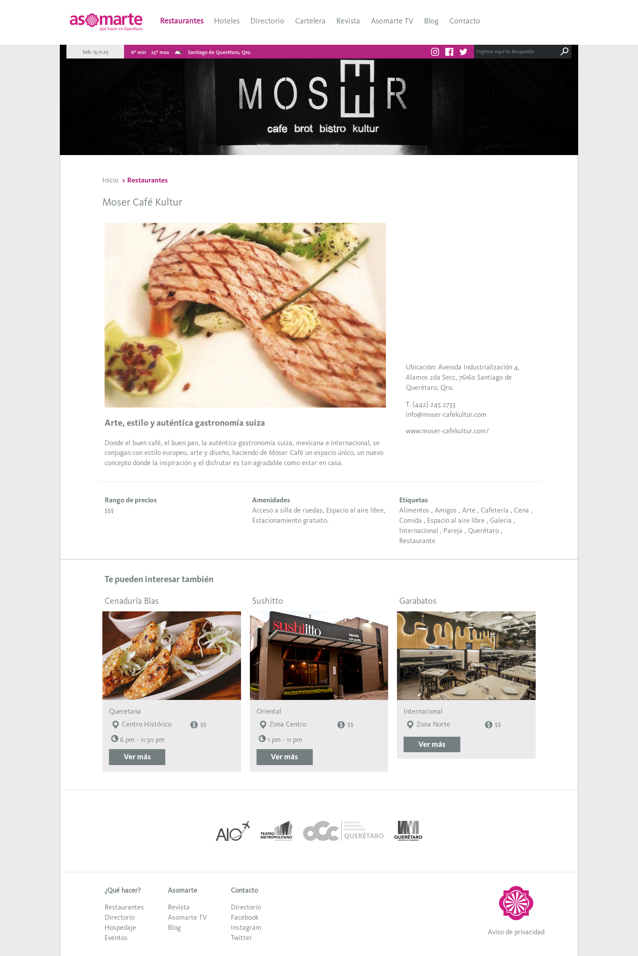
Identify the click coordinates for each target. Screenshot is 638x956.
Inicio (110, 180)
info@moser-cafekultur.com (446, 414)
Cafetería (495, 510)
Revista (348, 21)
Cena (521, 510)
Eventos (116, 937)
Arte (468, 510)
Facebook (244, 917)
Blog (431, 21)
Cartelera (310, 21)
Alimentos (414, 510)
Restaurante (417, 540)
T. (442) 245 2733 (430, 404)
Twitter (241, 937)
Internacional (418, 530)
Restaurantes (181, 21)
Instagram (246, 927)
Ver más (137, 757)
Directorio (267, 21)
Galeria (501, 520)
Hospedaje (120, 927)
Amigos (446, 510)
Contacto (464, 21)
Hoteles (227, 21)
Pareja (453, 530)
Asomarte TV (392, 21)
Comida (410, 520)
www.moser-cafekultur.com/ (447, 431)
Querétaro (483, 530)
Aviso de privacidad (516, 932)
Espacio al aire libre (456, 520)
